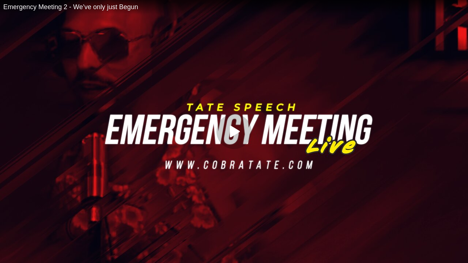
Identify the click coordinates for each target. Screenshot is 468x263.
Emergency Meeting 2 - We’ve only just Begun (70, 7)
